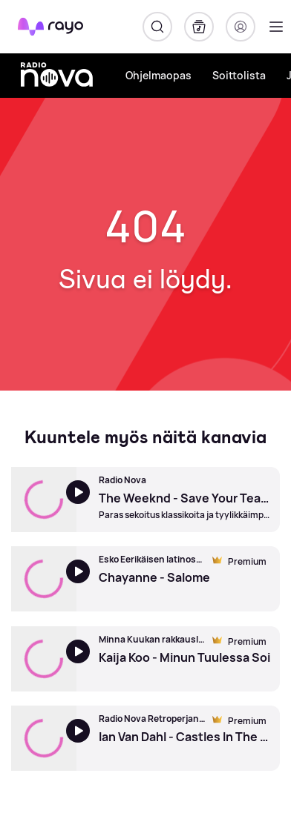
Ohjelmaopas (158, 75)
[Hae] (157, 27)
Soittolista (239, 75)
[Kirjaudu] (240, 27)
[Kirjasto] (199, 27)
